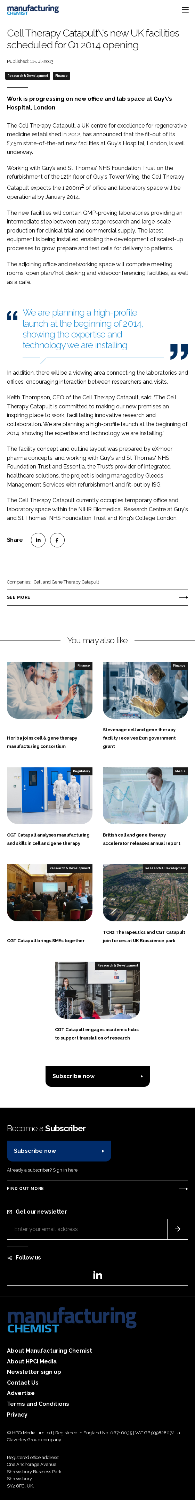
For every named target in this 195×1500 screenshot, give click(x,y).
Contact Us (23, 1382)
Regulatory (81, 771)
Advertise (21, 1393)
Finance (61, 76)
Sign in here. (66, 1170)
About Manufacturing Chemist (49, 1350)
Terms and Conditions (38, 1404)
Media (180, 771)
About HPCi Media (32, 1361)
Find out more (25, 1188)
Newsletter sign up (34, 1372)
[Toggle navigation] (185, 10)
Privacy (17, 1414)
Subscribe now (73, 1076)
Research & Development (28, 76)
